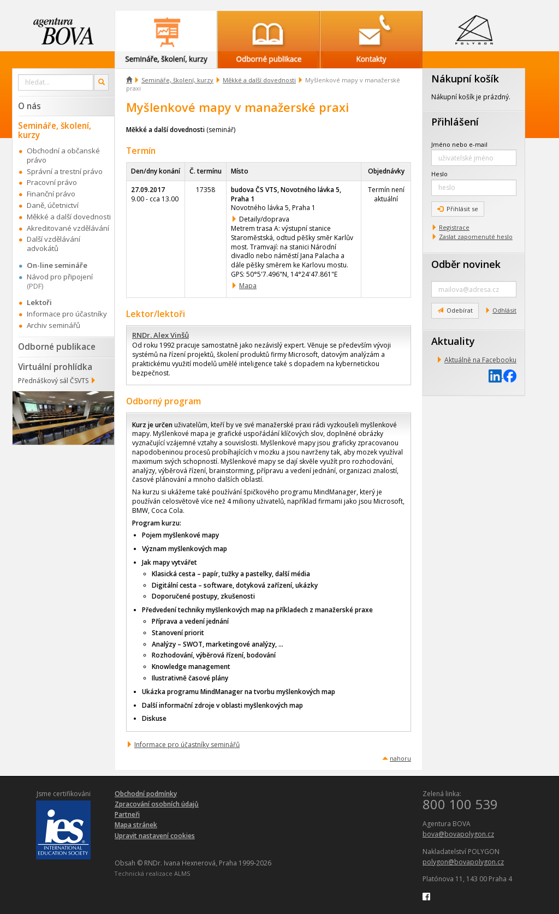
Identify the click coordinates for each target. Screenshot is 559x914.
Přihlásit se (457, 209)
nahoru (400, 758)
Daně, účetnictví (53, 205)
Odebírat (455, 310)
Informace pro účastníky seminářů (187, 744)
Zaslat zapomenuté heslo (476, 236)
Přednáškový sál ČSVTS (53, 380)
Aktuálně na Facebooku (480, 360)
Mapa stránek (136, 824)
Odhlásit (504, 310)
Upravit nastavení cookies (155, 835)
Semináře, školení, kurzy (177, 80)
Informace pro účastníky (67, 314)
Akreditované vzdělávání (68, 228)
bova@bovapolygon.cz (458, 834)
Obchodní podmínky (146, 793)
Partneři (127, 814)
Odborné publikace (57, 346)
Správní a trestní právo (65, 171)
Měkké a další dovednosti (259, 80)
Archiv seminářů (53, 325)
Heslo (439, 174)
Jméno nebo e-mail (459, 144)
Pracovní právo (52, 182)
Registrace (454, 227)
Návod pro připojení (60, 277)
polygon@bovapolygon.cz (463, 862)
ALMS (182, 873)
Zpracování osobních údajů (157, 804)
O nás (29, 105)
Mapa (248, 285)
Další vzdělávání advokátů (53, 243)
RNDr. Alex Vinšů (160, 335)
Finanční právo (51, 194)
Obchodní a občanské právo (63, 155)
